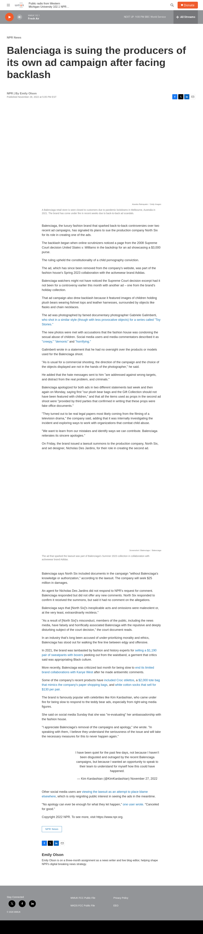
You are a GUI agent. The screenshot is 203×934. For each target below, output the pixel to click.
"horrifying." (83, 341)
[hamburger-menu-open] (8, 5)
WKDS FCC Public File (82, 905)
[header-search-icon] (172, 5)
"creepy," (48, 341)
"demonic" (62, 341)
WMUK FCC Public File (82, 898)
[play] (9, 17)
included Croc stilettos (119, 680)
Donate (189, 5)
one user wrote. (133, 804)
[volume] (20, 17)
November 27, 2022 (143, 778)
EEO (116, 905)
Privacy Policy (120, 898)
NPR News (14, 37)
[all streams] (185, 17)
